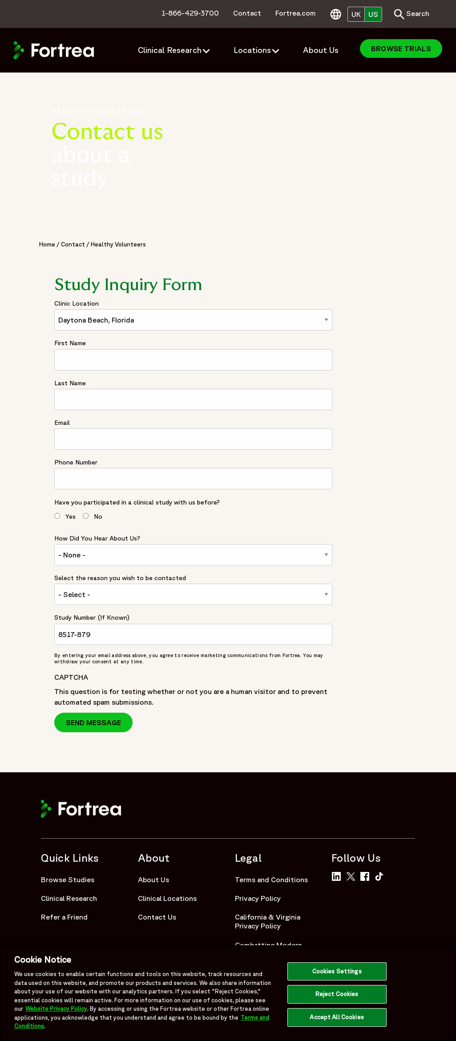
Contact (73, 244)
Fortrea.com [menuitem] (295, 13)
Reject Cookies (337, 997)
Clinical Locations (167, 898)
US (373, 14)
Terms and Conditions (271, 880)
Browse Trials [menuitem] (401, 48)
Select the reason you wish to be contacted (120, 577)
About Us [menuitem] (321, 49)
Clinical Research (69, 898)
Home (47, 244)
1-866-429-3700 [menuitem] (190, 13)
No (98, 516)
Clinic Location (76, 303)
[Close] (442, 995)
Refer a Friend (64, 917)
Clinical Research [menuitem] (170, 49)
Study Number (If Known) (91, 617)
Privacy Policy (258, 898)
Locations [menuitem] (252, 49)
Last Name (70, 383)
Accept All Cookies (336, 1020)
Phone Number (75, 462)
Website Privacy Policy (56, 1012)
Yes (70, 516)
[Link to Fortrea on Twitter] (352, 875)
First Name (70, 343)
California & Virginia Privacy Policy (267, 921)
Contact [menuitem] (247, 13)
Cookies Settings (337, 974)
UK (356, 14)
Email (62, 422)
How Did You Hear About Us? (97, 538)
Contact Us (157, 917)
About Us (153, 880)
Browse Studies (67, 880)
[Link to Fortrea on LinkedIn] (337, 875)
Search (411, 14)
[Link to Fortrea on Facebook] (366, 875)
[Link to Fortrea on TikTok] (381, 875)
